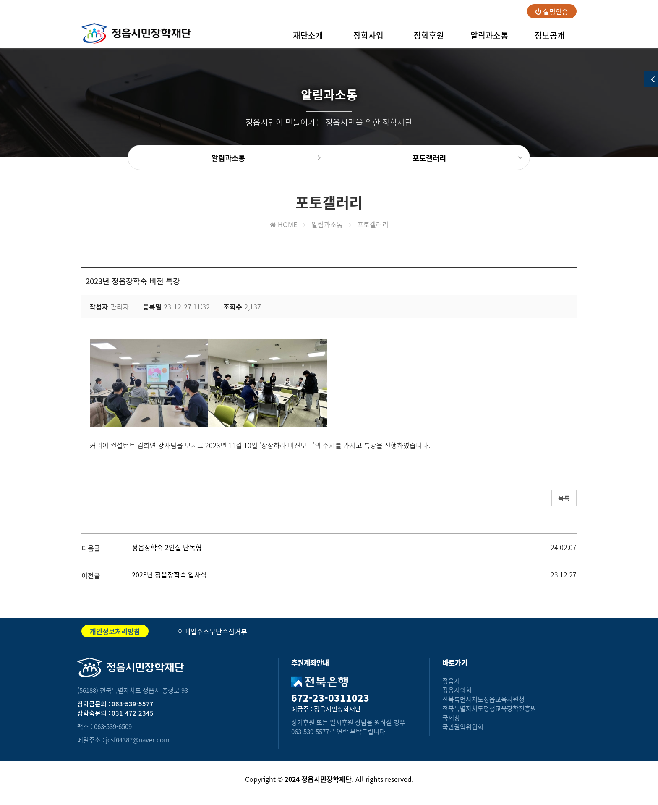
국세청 (451, 717)
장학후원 (429, 38)
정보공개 (550, 38)
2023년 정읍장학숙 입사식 (169, 574)
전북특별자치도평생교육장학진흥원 (489, 708)
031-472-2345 (133, 713)
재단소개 (308, 38)
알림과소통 (489, 38)
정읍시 (451, 680)
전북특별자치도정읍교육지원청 (483, 699)
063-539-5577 (133, 703)
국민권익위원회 (462, 727)
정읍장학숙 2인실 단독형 (167, 547)
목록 (564, 498)
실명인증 (551, 11)
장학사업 (368, 38)
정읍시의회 (457, 690)
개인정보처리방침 (115, 631)
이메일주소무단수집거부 (212, 631)
